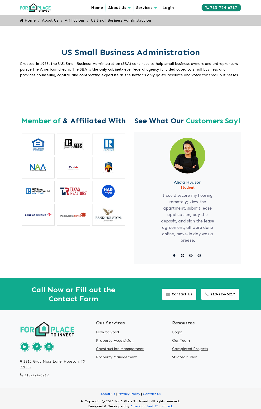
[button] (175, 255)
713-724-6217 (221, 7)
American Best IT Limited (151, 406)
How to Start (108, 332)
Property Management (116, 357)
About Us (117, 7)
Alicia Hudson (187, 182)
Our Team (181, 340)
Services (144, 7)
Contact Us (179, 294)
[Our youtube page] (49, 346)
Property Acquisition (115, 340)
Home (97, 7)
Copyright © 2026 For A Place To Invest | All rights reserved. (132, 401)
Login (168, 7)
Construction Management (120, 348)
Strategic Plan (184, 357)
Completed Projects (190, 348)
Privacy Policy (129, 394)
